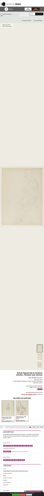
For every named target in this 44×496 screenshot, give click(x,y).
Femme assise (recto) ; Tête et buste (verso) (7, 418)
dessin (39, 389)
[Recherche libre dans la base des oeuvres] (32, 14)
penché (16, 460)
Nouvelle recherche (24, 15)
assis (16, 445)
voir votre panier (38, 20)
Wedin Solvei (7, 451)
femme (10, 445)
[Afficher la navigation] (6, 9)
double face (5, 484)
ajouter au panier (26, 20)
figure (5, 445)
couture (24, 445)
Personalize (29, 494)
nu (20, 445)
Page (28, 9)
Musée (35, 9)
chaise (30, 445)
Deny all (23, 494)
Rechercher (39, 14)
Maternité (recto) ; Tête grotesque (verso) (21, 417)
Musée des (28, 394)
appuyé (22, 460)
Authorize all (16, 494)
